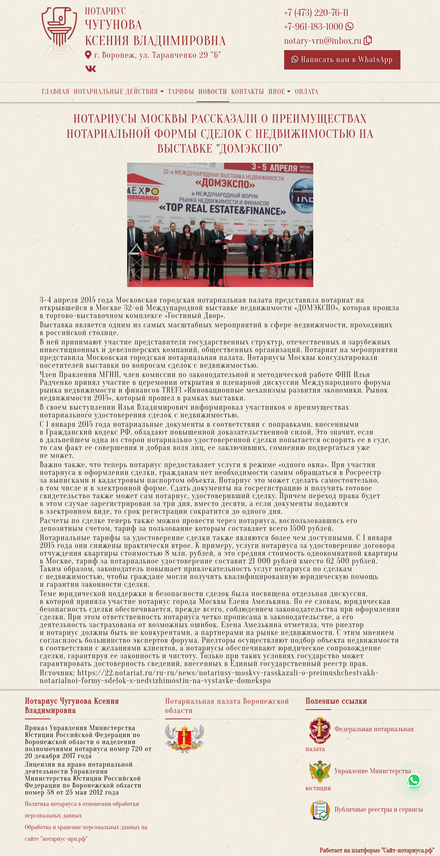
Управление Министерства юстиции (358, 776)
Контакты (247, 92)
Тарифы (181, 92)
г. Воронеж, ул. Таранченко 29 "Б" (153, 55)
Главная (56, 92)
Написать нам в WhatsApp (342, 59)
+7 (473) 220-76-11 (316, 13)
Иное (276, 92)
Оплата (307, 92)
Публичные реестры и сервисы (366, 810)
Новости (212, 92)
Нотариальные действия (116, 92)
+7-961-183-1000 (319, 27)
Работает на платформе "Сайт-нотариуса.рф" (377, 850)
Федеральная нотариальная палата (359, 734)
